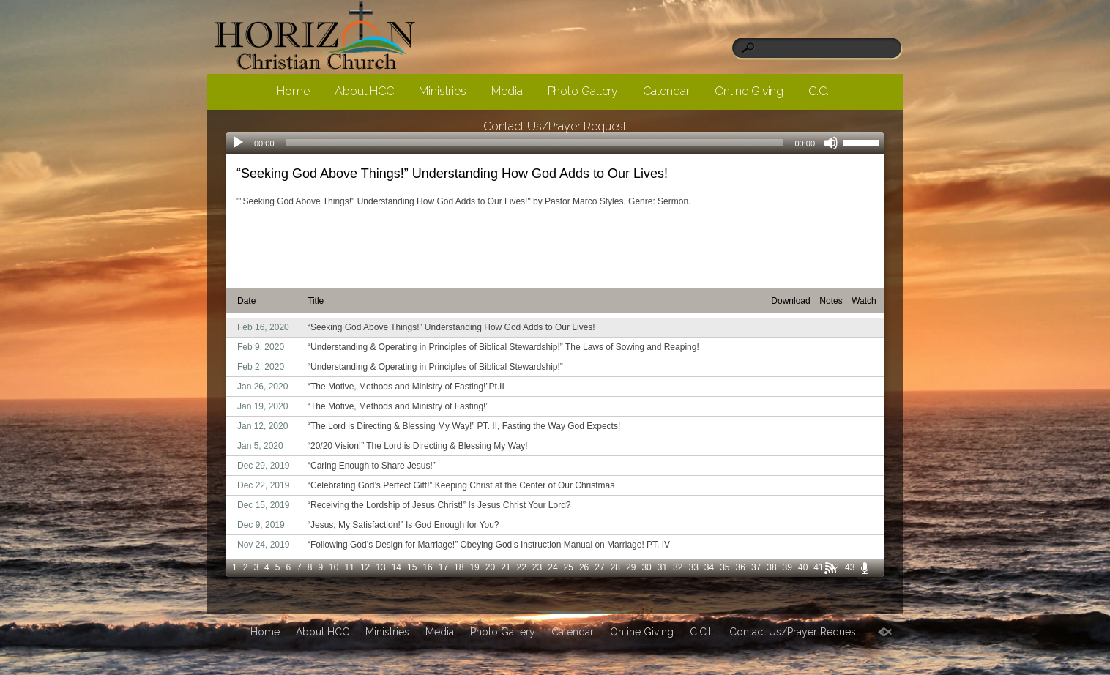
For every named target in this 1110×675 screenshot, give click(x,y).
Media (507, 91)
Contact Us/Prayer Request (555, 126)
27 (599, 567)
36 (740, 567)
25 (568, 567)
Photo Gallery (583, 91)
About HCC (364, 91)
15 (412, 567)
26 (584, 567)
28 (615, 567)
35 (724, 567)
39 (787, 567)
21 (505, 567)
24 (552, 567)
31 (662, 567)
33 (693, 567)
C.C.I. (820, 91)
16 (427, 567)
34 (709, 567)
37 (756, 567)
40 (803, 567)
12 (365, 567)
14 (396, 567)
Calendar (666, 91)
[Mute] (831, 142)
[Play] (238, 142)
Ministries (442, 91)
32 (677, 567)
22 (521, 567)
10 (333, 567)
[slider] (863, 141)
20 (490, 567)
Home (293, 91)
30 (646, 567)
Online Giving (749, 91)
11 (349, 567)
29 (631, 567)
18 (458, 567)
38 (771, 567)
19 (474, 567)
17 (443, 567)
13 (380, 567)
